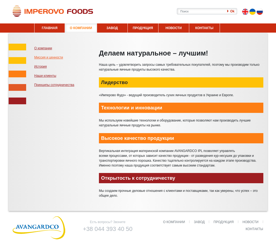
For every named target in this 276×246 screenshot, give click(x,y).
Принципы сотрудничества (54, 85)
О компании (43, 48)
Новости (250, 222)
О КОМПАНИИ (81, 28)
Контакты (254, 229)
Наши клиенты (45, 76)
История (40, 66)
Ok (230, 11)
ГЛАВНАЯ (49, 28)
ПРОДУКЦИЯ (143, 28)
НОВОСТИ (173, 28)
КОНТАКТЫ (204, 28)
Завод (199, 222)
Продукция (223, 222)
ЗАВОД (112, 28)
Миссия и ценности (48, 57)
